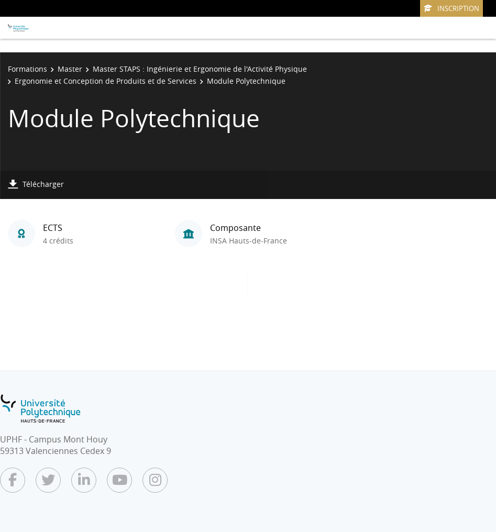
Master (70, 69)
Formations (27, 69)
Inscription (451, 8)
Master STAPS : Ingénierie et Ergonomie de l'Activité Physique (200, 69)
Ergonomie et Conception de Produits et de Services (105, 81)
